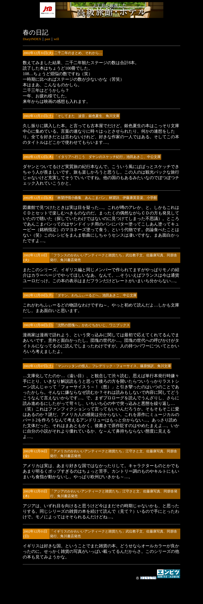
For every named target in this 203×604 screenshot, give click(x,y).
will (56, 39)
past (47, 39)
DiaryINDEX (32, 39)
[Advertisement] (101, 589)
